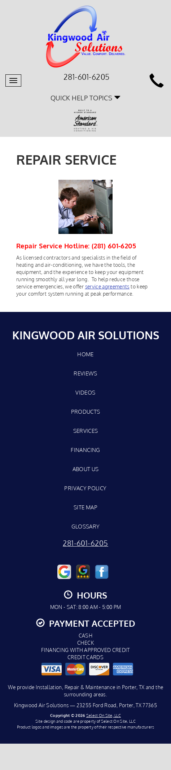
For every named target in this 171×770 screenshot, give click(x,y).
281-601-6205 (85, 543)
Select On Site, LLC (103, 715)
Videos (85, 392)
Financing (85, 450)
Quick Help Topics (86, 97)
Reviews (85, 373)
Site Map (85, 507)
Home (85, 354)
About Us (86, 469)
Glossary (85, 526)
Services (85, 430)
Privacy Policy (85, 488)
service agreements (107, 286)
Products (85, 411)
